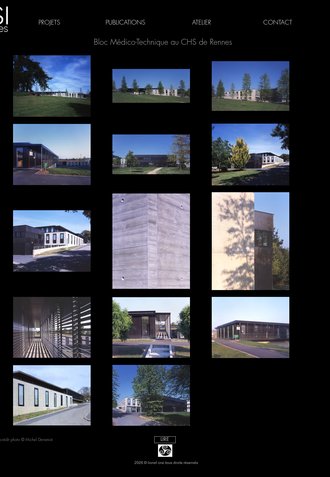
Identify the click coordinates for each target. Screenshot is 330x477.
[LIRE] (165, 439)
